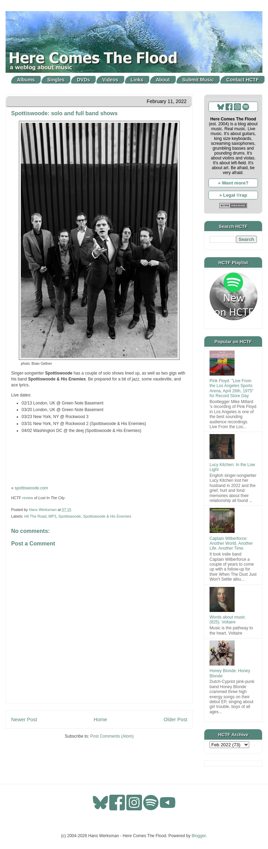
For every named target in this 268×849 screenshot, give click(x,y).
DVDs (83, 79)
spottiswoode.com (31, 488)
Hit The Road (35, 516)
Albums (26, 79)
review (27, 498)
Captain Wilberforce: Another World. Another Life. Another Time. (231, 543)
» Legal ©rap (233, 195)
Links (137, 79)
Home (100, 719)
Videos (110, 79)
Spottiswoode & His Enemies (107, 516)
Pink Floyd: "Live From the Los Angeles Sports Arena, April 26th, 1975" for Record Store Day (231, 388)
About (163, 79)
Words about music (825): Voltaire (227, 619)
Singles (56, 79)
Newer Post (24, 719)
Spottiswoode (69, 516)
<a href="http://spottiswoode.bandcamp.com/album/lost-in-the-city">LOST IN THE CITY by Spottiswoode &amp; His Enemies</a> (99, 459)
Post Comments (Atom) (112, 736)
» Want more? (233, 183)
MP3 (52, 516)
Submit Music (198, 79)
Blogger (199, 835)
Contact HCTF (242, 79)
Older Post (175, 719)
